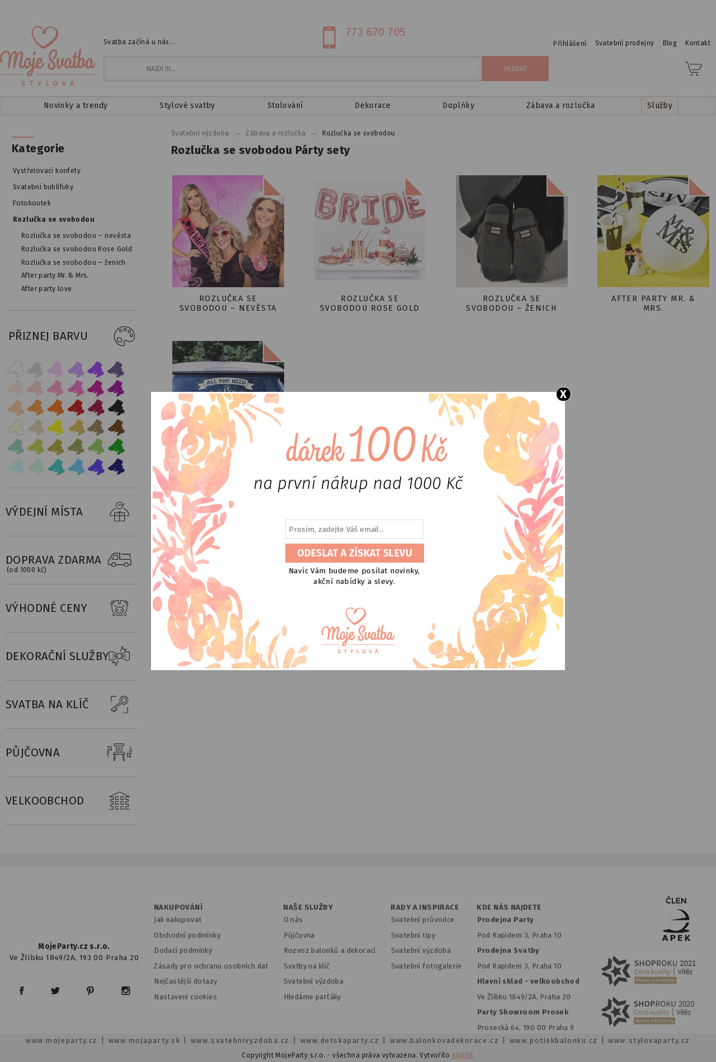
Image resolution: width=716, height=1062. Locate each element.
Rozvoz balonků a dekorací (330, 950)
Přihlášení (569, 44)
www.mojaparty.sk (145, 1040)
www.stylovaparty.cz (649, 1040)
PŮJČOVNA (72, 753)
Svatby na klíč (307, 966)
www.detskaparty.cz (340, 1040)
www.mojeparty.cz (62, 1040)
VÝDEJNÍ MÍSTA (72, 512)
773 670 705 (376, 32)
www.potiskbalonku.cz (554, 1040)
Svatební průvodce (423, 919)
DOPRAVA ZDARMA (72, 560)
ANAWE (463, 1055)
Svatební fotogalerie (426, 966)
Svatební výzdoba (314, 981)
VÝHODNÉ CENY (72, 608)
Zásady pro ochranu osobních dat (211, 966)
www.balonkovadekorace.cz (444, 1040)
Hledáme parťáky (312, 997)
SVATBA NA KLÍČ (72, 705)
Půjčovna (299, 935)
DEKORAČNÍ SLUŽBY (72, 657)
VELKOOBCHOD (72, 801)
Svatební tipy (413, 935)
